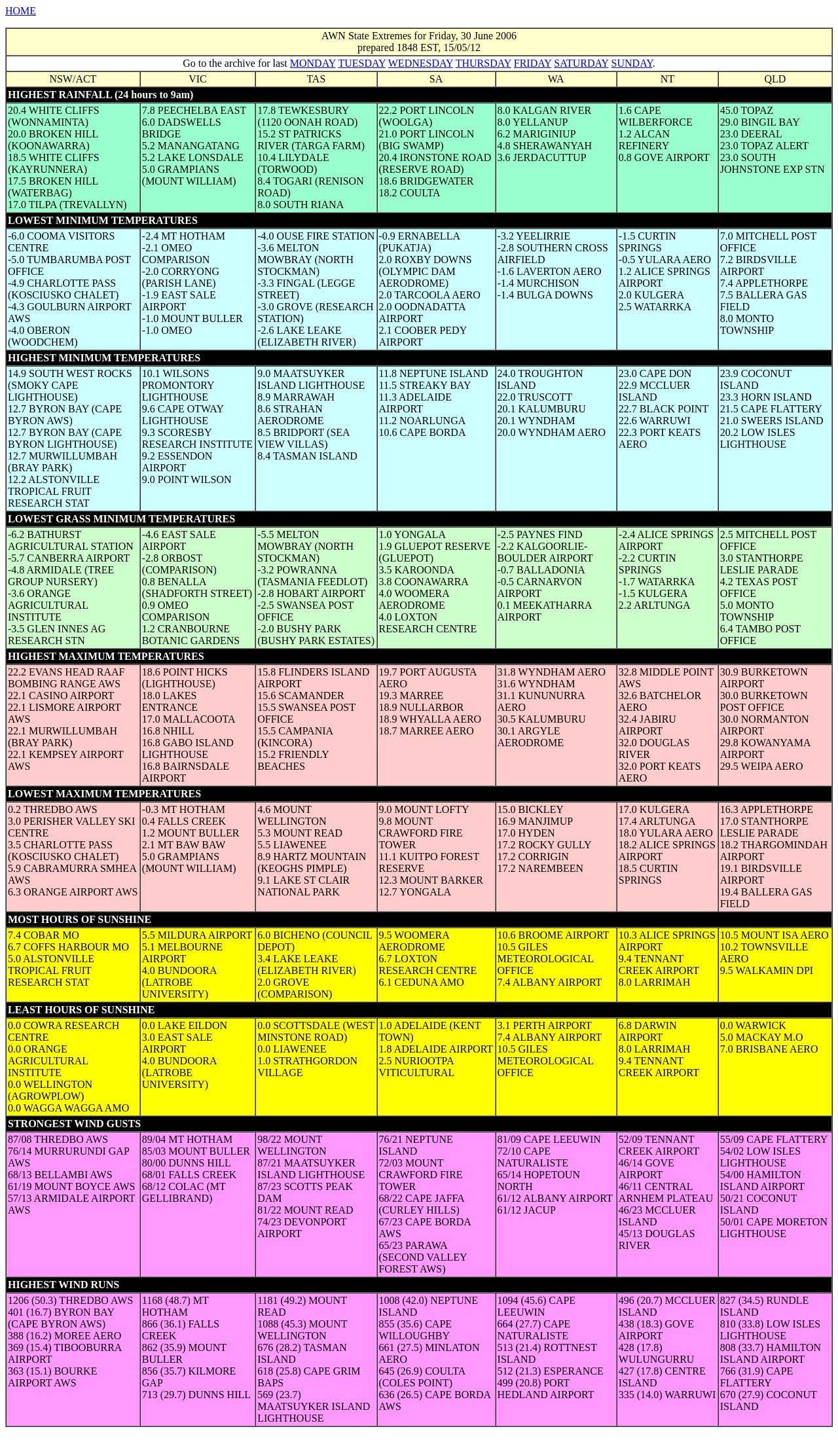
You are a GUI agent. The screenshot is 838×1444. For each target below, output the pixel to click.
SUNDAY (632, 63)
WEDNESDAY (420, 63)
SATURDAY (581, 63)
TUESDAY (362, 63)
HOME (20, 10)
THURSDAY (483, 63)
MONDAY (313, 63)
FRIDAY (533, 63)
